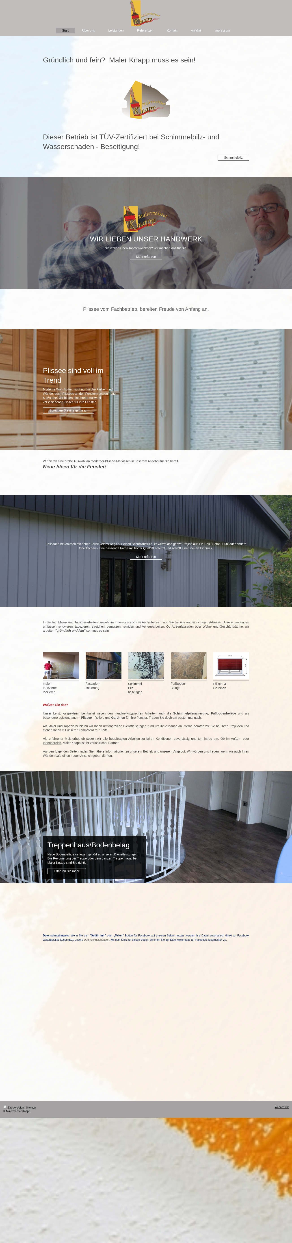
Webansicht (282, 1107)
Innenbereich (52, 743)
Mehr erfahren (146, 256)
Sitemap (31, 1107)
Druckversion (14, 1107)
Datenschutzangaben (96, 939)
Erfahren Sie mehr (67, 871)
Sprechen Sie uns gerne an (69, 410)
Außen (235, 738)
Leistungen (241, 622)
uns (182, 622)
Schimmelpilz (233, 157)
